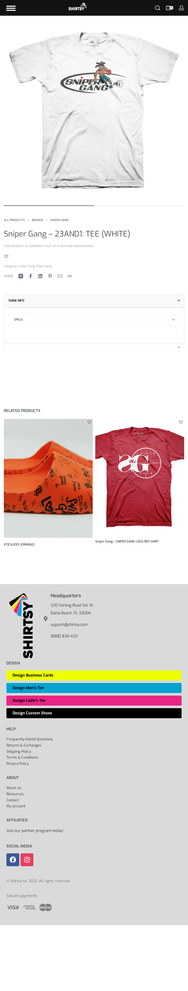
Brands (37, 220)
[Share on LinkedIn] (40, 276)
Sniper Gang (59, 220)
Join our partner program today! (34, 830)
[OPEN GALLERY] (94, 110)
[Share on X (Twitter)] (20, 276)
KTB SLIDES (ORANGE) (19, 544)
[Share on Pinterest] (50, 276)
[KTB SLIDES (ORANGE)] (48, 478)
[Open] (11, 8)
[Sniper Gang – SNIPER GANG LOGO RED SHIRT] (139, 477)
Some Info (16, 301)
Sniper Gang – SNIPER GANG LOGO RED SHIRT (127, 541)
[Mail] (60, 276)
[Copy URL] (69, 276)
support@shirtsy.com (69, 624)
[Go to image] (49, 205)
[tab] (94, 300)
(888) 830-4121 (64, 636)
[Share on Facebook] (30, 276)
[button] (7, 256)
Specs (18, 320)
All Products (14, 220)
